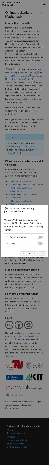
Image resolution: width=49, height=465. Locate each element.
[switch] (40, 237)
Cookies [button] (24, 243)
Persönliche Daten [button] (24, 236)
